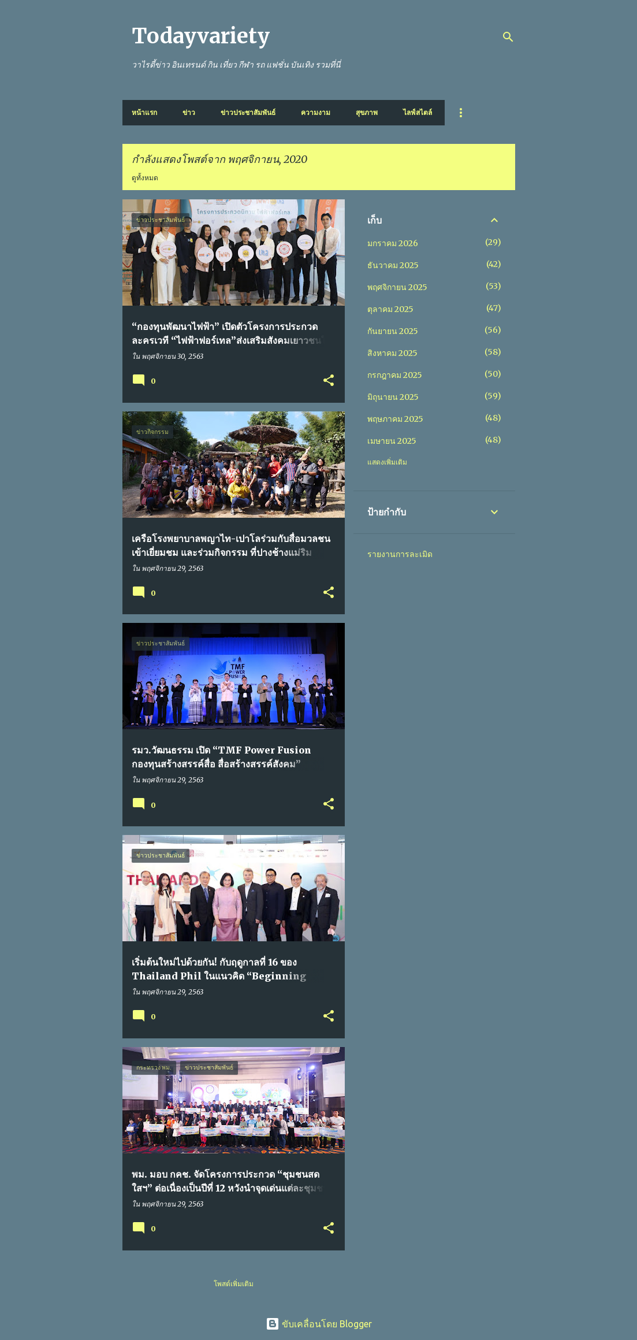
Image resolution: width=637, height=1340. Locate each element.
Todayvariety (201, 36)
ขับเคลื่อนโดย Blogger (319, 1324)
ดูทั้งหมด (145, 177)
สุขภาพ (367, 112)
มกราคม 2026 (392, 243)
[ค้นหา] (508, 37)
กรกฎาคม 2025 (394, 375)
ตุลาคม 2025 (390, 309)
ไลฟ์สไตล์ (417, 112)
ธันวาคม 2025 (393, 265)
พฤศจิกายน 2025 (397, 287)
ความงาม (315, 112)
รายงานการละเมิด (400, 554)
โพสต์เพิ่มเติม (234, 1283)
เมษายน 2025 (391, 441)
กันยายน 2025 (392, 331)
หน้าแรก (144, 112)
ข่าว (188, 112)
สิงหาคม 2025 (392, 353)
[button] (329, 381)
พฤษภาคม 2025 (395, 419)
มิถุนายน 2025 (393, 397)
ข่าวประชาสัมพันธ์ (248, 112)
